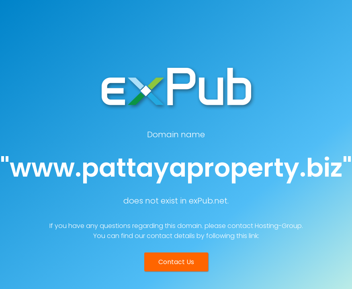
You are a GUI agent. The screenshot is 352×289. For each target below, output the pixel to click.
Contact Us (176, 262)
